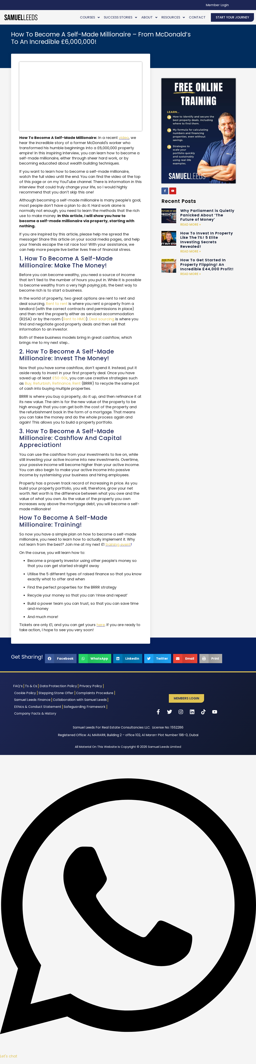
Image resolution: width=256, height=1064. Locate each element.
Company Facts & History (35, 713)
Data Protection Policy (58, 686)
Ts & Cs (31, 686)
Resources (173, 17)
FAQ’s (18, 686)
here (101, 624)
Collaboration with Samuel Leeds (80, 699)
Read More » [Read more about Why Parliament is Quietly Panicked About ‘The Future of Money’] (190, 224)
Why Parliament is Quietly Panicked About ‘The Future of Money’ (207, 215)
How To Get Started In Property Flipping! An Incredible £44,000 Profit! (207, 264)
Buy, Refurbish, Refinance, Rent (53, 383)
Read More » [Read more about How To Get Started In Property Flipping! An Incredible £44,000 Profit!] (190, 274)
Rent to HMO (74, 319)
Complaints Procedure (94, 693)
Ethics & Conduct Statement (37, 706)
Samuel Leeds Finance (32, 699)
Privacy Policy (90, 686)
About (149, 17)
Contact (197, 17)
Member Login (217, 5)
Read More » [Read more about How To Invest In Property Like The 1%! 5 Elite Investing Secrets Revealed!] (190, 251)
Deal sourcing (101, 319)
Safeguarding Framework (84, 706)
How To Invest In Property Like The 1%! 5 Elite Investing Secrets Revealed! (206, 240)
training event (118, 544)
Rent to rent (56, 303)
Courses (90, 17)
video (124, 137)
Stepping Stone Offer (56, 693)
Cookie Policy (25, 693)
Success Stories (121, 17)
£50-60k (60, 378)
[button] (61, 658)
